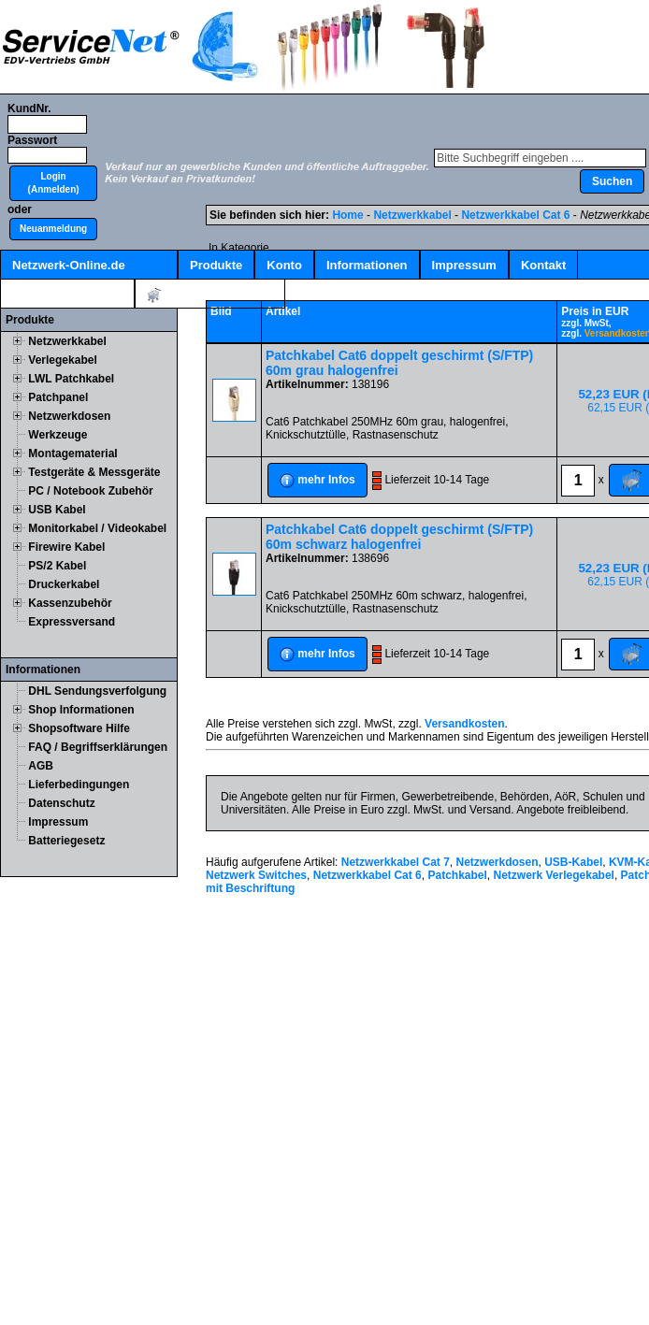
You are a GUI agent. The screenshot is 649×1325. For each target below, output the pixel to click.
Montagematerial (72, 453)
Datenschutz (61, 803)
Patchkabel (456, 875)
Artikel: (210, 295)
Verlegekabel (62, 360)
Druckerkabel (63, 584)
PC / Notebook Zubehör (90, 490)
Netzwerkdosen (69, 416)
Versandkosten (464, 723)
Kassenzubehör (69, 603)
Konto (284, 265)
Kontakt (543, 265)
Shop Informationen (81, 709)
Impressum (464, 265)
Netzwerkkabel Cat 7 (395, 862)
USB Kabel (56, 509)
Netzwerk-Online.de (68, 265)
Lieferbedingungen (78, 784)
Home (347, 215)
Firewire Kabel (66, 547)
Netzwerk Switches (256, 875)
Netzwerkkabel (67, 341)
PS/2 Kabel (57, 565)
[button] (53, 183)
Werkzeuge (57, 434)
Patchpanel (58, 397)
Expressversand (71, 621)
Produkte (216, 265)
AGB (40, 765)
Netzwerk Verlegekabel (554, 875)
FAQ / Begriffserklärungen (97, 747)
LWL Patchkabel (71, 378)
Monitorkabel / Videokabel (97, 528)
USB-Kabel (573, 862)
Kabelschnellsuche (67, 294)
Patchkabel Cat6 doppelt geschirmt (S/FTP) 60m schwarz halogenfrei (399, 537)
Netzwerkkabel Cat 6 (515, 215)
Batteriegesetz (66, 840)
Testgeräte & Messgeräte (94, 472)
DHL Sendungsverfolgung (97, 691)
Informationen (367, 265)
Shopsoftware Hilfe (79, 728)
